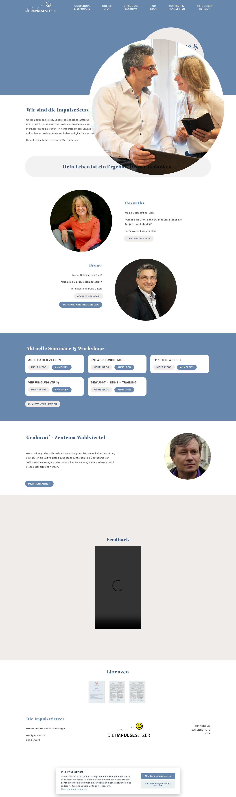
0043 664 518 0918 (138, 279)
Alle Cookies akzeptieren (158, 776)
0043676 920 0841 (88, 337)
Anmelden (61, 408)
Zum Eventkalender (42, 445)
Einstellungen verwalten (74, 789)
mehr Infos (38, 408)
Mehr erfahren (39, 525)
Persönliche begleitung (80, 346)
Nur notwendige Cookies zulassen (158, 784)
